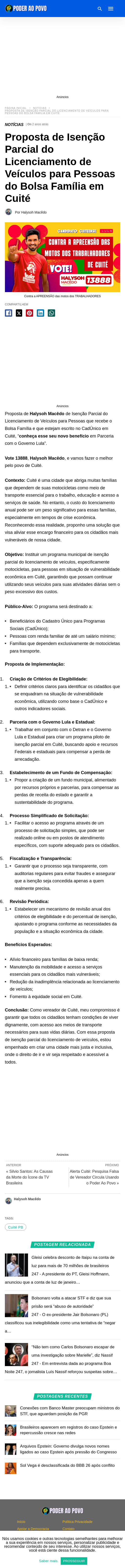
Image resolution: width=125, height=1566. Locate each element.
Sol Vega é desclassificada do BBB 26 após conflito (67, 1465)
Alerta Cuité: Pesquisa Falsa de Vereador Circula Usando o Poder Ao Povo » (94, 1177)
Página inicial (16, 108)
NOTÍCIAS (39, 108)
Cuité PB (15, 1227)
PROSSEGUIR (74, 1561)
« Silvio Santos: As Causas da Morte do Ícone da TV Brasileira (29, 1177)
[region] (62, 56)
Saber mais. (49, 1561)
